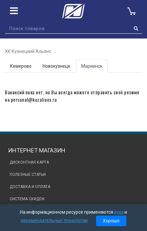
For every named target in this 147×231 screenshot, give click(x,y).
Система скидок (27, 199)
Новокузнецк (56, 66)
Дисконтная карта (29, 162)
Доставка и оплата (30, 186)
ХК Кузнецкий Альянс (28, 51)
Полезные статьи (28, 174)
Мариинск (92, 66)
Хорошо (111, 220)
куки (118, 212)
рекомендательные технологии (54, 220)
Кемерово (21, 66)
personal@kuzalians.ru (34, 99)
